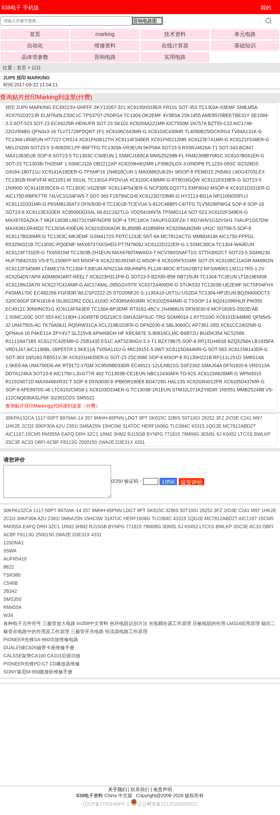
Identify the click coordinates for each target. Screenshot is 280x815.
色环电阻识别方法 (128, 629)
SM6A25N (90, 426)
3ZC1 (92, 434)
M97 (257, 418)
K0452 (229, 434)
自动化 (35, 45)
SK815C (157, 418)
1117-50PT (46, 418)
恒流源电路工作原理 (126, 637)
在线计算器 (175, 45)
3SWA (9, 556)
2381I (72, 426)
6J (219, 434)
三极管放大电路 (58, 629)
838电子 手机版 (20, 7)
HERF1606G (155, 426)
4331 (139, 442)
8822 (8, 573)
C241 (245, 418)
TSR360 (12, 581)
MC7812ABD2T (239, 426)
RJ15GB (136, 434)
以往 (36, 67)
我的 (265, 7)
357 (88, 418)
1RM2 (106, 434)
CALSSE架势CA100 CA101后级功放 (41, 661)
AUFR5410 (15, 565)
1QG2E (213, 426)
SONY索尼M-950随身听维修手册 (37, 678)
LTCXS (245, 434)
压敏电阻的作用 (209, 629)
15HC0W (111, 426)
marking (105, 34)
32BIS (174, 418)
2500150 (88, 442)
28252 (208, 418)
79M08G (190, 434)
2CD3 (28, 426)
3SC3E (12, 442)
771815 (172, 434)
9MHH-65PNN (109, 418)
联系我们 (140, 795)
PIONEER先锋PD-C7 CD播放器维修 (41, 669)
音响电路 (105, 57)
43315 (198, 426)
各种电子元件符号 (22, 629)
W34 (8, 621)
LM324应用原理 (243, 629)
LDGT (131, 418)
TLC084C (180, 426)
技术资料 (175, 34)
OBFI (39, 442)
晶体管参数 (35, 57)
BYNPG (154, 434)
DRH (80, 434)
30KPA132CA (19, 418)
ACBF (52, 442)
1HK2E (12, 426)
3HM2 (119, 434)
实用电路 (175, 57)
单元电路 (245, 34)
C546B (10, 589)
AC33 (27, 442)
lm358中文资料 (92, 629)
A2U (60, 426)
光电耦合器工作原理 (170, 629)
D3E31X (124, 442)
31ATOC (131, 426)
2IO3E (232, 418)
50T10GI (191, 418)
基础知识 (245, 45)
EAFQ (67, 434)
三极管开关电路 (87, 637)
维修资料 (105, 45)
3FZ (220, 418)
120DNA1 (13, 548)
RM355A (51, 434)
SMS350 (12, 605)
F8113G (68, 442)
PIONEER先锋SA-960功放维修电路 (40, 645)
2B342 (10, 597)
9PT (143, 418)
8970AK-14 (71, 418)
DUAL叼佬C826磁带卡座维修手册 (38, 653)
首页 (35, 34)
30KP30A (45, 426)
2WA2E (106, 442)
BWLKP (262, 434)
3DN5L (208, 434)
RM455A (12, 613)
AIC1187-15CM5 (22, 434)
